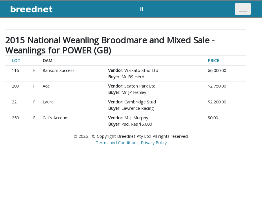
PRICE (213, 60)
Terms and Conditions (117, 142)
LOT (16, 60)
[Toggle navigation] (243, 9)
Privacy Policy (154, 142)
